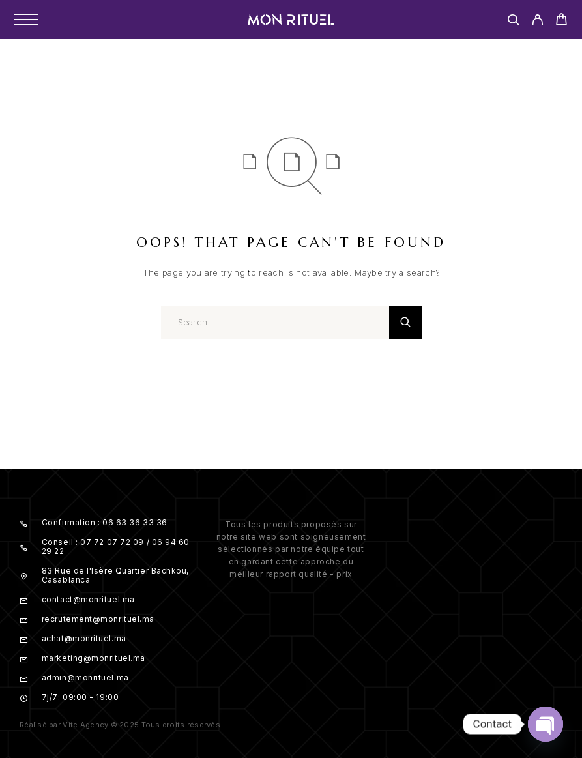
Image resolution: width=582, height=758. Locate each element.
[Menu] (26, 19)
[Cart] (561, 21)
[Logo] (291, 20)
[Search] (513, 22)
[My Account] (537, 22)
